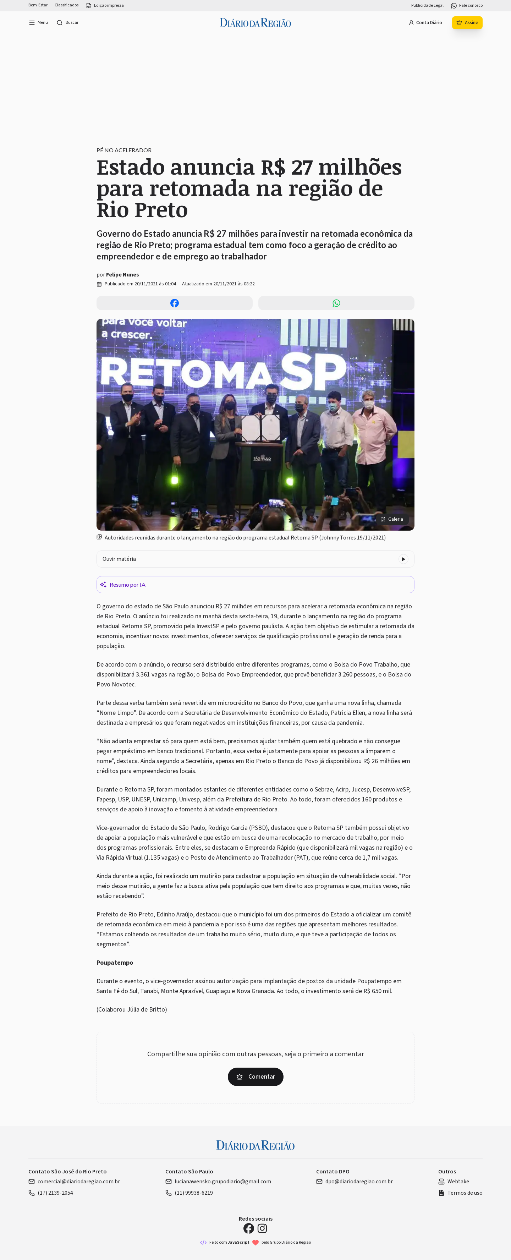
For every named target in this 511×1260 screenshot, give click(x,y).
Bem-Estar (38, 5)
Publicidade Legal (427, 6)
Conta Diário (425, 22)
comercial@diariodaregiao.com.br (74, 1181)
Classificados (66, 5)
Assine (467, 22)
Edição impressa (105, 5)
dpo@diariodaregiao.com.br (354, 1181)
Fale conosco (467, 5)
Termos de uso (460, 1193)
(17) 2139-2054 (50, 1193)
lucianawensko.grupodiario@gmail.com (218, 1181)
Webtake (453, 1181)
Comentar (255, 1076)
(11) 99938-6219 (189, 1193)
